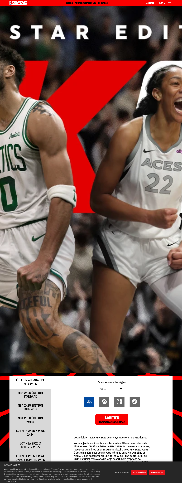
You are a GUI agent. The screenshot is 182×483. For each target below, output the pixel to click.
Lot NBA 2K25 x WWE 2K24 (30, 432)
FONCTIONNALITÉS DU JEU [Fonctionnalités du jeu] (85, 3)
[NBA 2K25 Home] (18, 3)
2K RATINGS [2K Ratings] (103, 3)
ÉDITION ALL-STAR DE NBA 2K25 (30, 382)
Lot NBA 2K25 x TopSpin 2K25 (30, 445)
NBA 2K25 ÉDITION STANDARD (30, 394)
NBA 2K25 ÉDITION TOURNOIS (30, 407)
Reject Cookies (157, 475)
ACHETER (112, 420)
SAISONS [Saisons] (69, 3)
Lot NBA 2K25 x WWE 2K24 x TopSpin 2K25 (30, 458)
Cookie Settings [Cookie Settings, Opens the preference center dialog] (121, 475)
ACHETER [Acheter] (150, 3)
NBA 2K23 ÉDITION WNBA (30, 420)
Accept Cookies (139, 475)
